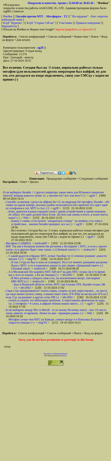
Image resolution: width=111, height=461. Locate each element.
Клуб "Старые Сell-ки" (41, 22)
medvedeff (41, 243)
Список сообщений (59, 36)
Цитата (34, 181)
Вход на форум (93, 333)
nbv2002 (67, 274)
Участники (65, 22)
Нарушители (9, 26)
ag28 (40, 47)
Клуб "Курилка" (13, 22)
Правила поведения (88, 22)
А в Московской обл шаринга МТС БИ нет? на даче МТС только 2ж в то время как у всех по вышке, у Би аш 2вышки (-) (56, 273)
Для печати (23, 39)
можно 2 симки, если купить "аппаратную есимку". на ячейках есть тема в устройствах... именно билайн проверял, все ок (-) (56, 222)
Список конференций (32, 36)
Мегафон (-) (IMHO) (18, 243)
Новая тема (81, 36)
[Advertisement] (37, 130)
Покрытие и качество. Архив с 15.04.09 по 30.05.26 (60, 3)
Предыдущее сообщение (61, 178)
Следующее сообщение (93, 178)
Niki (26, 217)
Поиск (95, 36)
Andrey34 (89, 249)
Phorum (63, 356)
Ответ (23, 181)
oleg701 (32, 258)
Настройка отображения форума (55, 354)
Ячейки (8, 16)
